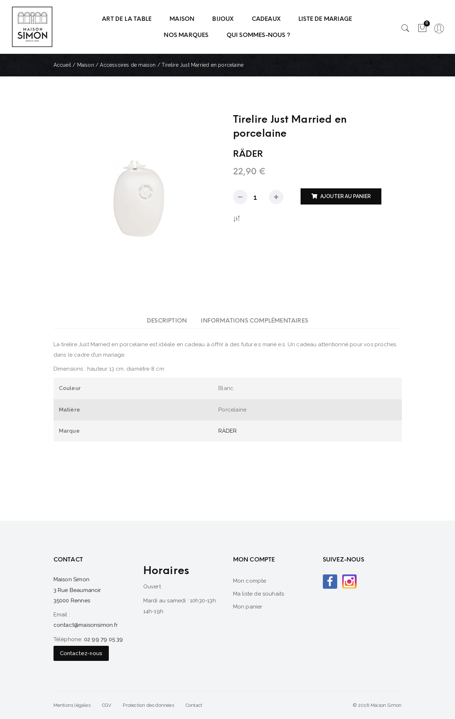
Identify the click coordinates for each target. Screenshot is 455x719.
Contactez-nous (81, 653)
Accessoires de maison (127, 65)
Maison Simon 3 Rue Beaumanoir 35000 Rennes (77, 590)
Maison (85, 65)
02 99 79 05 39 (103, 639)
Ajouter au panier (345, 196)
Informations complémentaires (254, 320)
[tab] (167, 320)
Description (167, 320)
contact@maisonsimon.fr (86, 625)
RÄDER (227, 431)
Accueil (62, 65)
